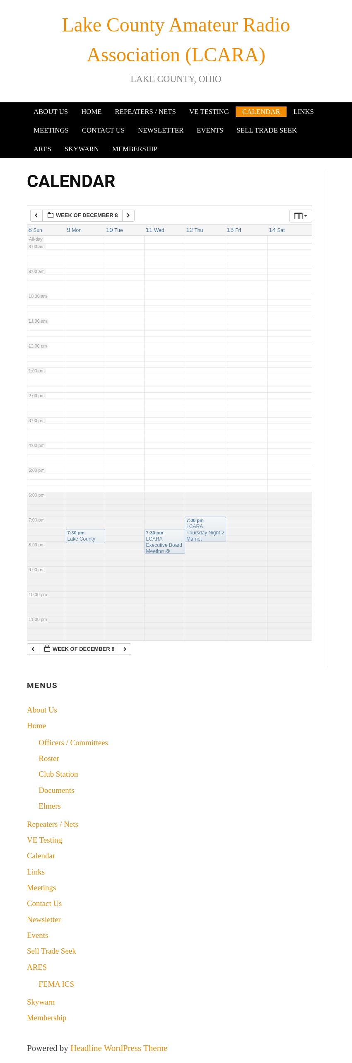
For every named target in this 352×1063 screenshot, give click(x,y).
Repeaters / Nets (145, 112)
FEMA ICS (56, 984)
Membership (134, 149)
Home (91, 112)
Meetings (51, 130)
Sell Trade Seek (266, 130)
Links (303, 112)
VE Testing (209, 112)
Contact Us (103, 130)
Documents (56, 790)
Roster (49, 758)
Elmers (50, 806)
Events (210, 130)
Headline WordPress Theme (118, 1048)
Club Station (58, 774)
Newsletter (160, 130)
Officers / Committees (73, 742)
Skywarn (82, 149)
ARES (42, 149)
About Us (51, 112)
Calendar (261, 112)
